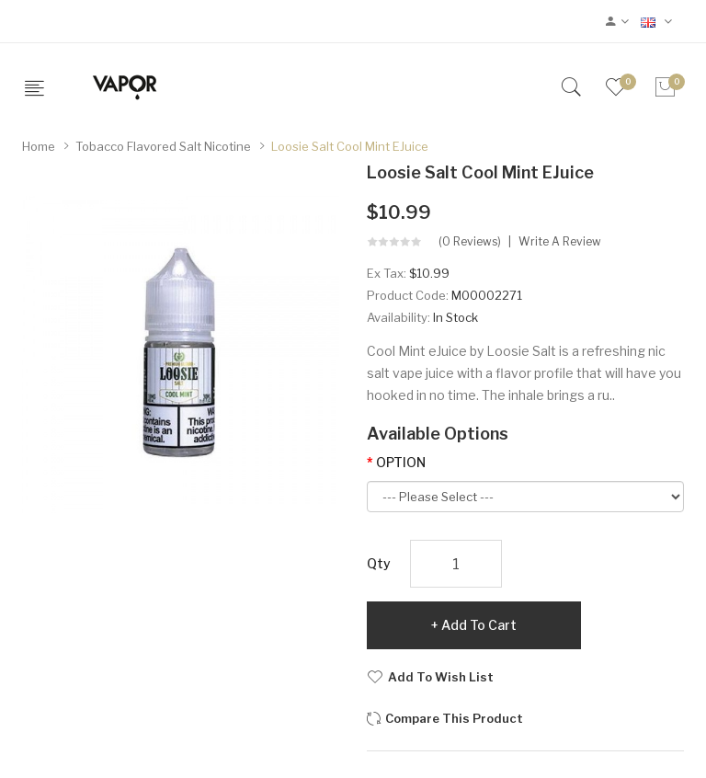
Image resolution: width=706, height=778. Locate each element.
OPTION (401, 462)
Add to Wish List (441, 676)
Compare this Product (454, 718)
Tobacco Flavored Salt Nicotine (163, 146)
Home (38, 146)
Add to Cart (479, 625)
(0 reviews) (469, 241)
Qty (379, 563)
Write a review (559, 241)
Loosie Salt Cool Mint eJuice (349, 146)
